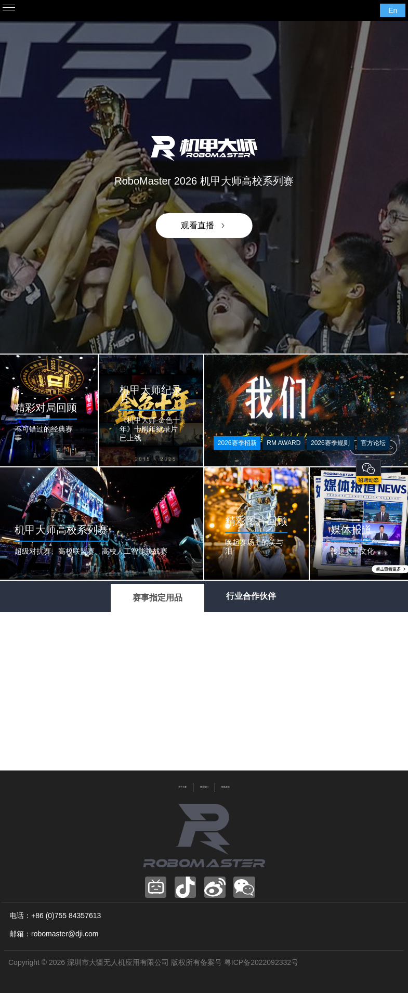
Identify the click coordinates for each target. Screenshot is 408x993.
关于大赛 (182, 787)
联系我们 (204, 787)
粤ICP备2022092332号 (261, 962)
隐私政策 (225, 787)
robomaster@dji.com (64, 934)
